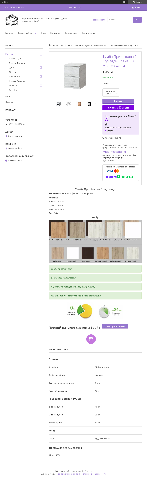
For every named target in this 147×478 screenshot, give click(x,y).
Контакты (55, 33)
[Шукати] (137, 20)
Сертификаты (88, 33)
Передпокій (14, 76)
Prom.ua (88, 471)
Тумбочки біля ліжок (95, 45)
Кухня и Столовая (17, 81)
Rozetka (13, 90)
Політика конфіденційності (94, 474)
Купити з (118, 107)
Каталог (9, 54)
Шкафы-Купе (15, 58)
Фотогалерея (70, 33)
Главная (9, 33)
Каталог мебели (25, 33)
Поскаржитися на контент (68, 474)
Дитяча (12, 67)
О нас (43, 33)
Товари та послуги (62, 45)
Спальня (78, 45)
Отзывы (9, 102)
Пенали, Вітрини (17, 63)
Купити (118, 101)
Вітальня (13, 72)
